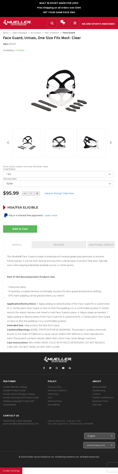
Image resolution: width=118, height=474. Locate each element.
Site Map (96, 404)
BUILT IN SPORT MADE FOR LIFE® (59, 3)
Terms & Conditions (57, 390)
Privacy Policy (54, 387)
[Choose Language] (99, 436)
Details (17, 245)
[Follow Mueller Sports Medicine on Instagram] (57, 368)
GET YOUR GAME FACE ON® (59, 12)
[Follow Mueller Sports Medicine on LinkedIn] (70, 368)
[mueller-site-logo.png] (17, 22)
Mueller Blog (98, 390)
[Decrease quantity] (25, 193)
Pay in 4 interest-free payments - (33, 215)
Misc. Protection (52, 33)
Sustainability (9, 404)
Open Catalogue (19, 33)
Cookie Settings (11, 470)
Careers (96, 394)
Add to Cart (20, 228)
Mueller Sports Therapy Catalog (19, 394)
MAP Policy (53, 394)
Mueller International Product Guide (21, 397)
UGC (50, 397)
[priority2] (58, 183)
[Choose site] (99, 445)
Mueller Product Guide (14, 390)
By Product (36, 33)
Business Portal (100, 401)
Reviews (59, 244)
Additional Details (101, 244)
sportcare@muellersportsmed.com (21, 423)
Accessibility (54, 404)
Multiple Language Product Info (18, 401)
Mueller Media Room (102, 397)
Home (5, 33)
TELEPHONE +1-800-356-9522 (17, 421)
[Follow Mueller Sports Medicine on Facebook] (44, 368)
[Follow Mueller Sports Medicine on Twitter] (50, 368)
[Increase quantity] (37, 193)
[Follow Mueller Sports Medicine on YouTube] (63, 368)
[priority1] (58, 174)
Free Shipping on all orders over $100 (59, 7)
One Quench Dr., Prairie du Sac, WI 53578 (72, 423)
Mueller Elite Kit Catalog (15, 387)
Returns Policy (55, 401)
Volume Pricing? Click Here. (59, 193)
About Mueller (99, 387)
